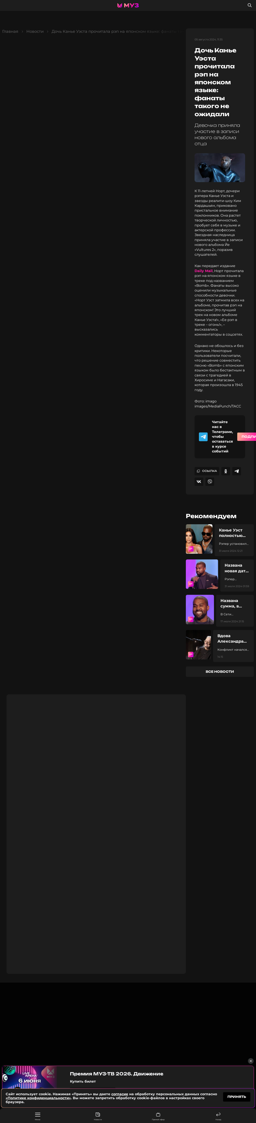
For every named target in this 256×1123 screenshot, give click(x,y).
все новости (220, 671)
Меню (37, 1117)
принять (236, 1097)
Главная (10, 31)
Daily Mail (204, 271)
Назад (218, 1117)
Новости (98, 1117)
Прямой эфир (158, 1117)
